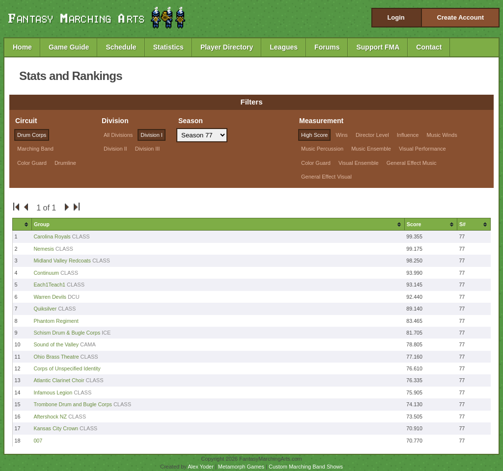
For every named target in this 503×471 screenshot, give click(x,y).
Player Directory (226, 47)
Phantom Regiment (55, 321)
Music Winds (441, 135)
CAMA (88, 344)
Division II (115, 149)
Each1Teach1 (49, 285)
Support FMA (377, 47)
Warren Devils (49, 297)
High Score (314, 135)
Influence (408, 135)
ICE (106, 333)
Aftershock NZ (50, 416)
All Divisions (118, 135)
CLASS (81, 236)
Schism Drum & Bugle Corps (67, 333)
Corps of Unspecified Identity (66, 368)
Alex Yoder (201, 467)
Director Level (372, 135)
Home (22, 47)
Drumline (65, 163)
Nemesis (44, 249)
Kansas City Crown (55, 428)
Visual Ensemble (358, 163)
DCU (74, 297)
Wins (341, 135)
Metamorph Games (241, 467)
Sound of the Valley (56, 344)
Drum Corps (31, 135)
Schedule (121, 47)
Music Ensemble (371, 149)
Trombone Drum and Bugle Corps (72, 404)
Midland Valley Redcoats (62, 260)
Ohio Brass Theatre (56, 357)
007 (37, 441)
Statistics (168, 47)
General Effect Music (412, 163)
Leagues (284, 47)
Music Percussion (322, 149)
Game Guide (69, 47)
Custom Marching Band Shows (306, 467)
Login (395, 17)
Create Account (460, 17)
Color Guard (32, 163)
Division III (147, 149)
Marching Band (35, 149)
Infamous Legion (52, 392)
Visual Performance (422, 149)
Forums (326, 47)
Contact (429, 47)
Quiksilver (44, 309)
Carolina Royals (51, 236)
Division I (151, 135)
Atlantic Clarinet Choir (58, 380)
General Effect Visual (326, 177)
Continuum (46, 273)
